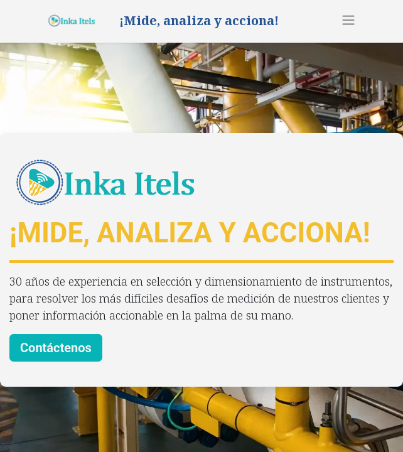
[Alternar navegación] (348, 19)
